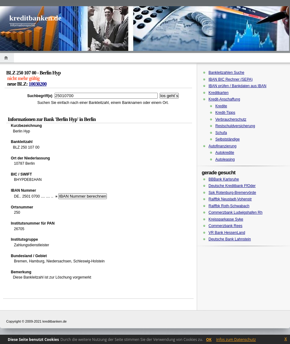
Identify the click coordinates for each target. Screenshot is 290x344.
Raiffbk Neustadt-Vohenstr (230, 199)
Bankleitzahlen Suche (226, 72)
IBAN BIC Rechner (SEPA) (231, 79)
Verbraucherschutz (230, 119)
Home (7, 58)
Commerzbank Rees (225, 226)
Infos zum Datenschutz (236, 339)
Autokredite (224, 152)
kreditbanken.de (35, 18)
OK (209, 339)
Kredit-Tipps (225, 112)
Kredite (221, 106)
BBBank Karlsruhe (224, 179)
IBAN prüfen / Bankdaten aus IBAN (237, 86)
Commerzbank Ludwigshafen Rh (235, 212)
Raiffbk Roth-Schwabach (229, 206)
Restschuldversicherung (235, 126)
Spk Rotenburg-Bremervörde (232, 192)
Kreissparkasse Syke (226, 219)
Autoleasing (225, 159)
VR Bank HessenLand (227, 232)
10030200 (38, 84)
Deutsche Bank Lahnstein (230, 239)
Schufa (221, 133)
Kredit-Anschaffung (224, 99)
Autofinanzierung (222, 146)
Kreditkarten (219, 93)
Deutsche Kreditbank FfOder (232, 186)
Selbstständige (227, 139)
